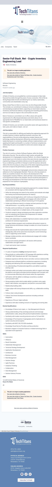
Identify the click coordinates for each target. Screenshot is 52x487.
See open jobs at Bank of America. (16, 72)
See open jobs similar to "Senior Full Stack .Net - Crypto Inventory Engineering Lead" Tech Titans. (24, 75)
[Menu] (22, 22)
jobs (2, 47)
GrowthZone (24, 431)
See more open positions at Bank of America (26, 408)
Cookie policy (29, 426)
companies (8, 47)
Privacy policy (21, 426)
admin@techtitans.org (18, 451)
